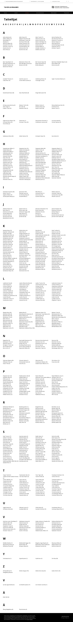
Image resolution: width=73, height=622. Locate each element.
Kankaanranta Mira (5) (8, 235)
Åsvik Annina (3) (23, 609)
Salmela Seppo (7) (23, 437)
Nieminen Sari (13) (39, 342)
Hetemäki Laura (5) (7, 165)
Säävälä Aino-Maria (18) (57, 461)
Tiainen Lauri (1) (7, 482)
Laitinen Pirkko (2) (56, 284)
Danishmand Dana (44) (8, 92)
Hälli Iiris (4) (6, 178)
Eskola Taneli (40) (39, 108)
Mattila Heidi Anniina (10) (25, 317)
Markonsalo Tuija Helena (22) (42, 314)
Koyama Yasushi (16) (57, 261)
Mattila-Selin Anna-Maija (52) (59, 317)
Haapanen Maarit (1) (57, 148)
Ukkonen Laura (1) (23, 507)
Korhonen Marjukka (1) (24, 258)
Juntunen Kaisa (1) (7, 215)
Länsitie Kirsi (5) (23, 300)
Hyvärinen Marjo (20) (40, 174)
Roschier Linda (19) (40, 414)
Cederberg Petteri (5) (40, 79)
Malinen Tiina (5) (56, 312)
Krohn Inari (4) (22, 263)
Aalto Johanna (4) (7, 37)
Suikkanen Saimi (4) (40, 455)
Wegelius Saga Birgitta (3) (41, 543)
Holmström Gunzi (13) (57, 168)
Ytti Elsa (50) (55, 558)
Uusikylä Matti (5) (23, 509)
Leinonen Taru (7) (39, 292)
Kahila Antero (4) (23, 230)
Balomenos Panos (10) (24, 62)
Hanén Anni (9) (55, 153)
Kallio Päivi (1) (22, 232)
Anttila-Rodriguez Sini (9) (58, 45)
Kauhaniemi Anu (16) (57, 241)
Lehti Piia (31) (38, 289)
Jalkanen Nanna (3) (7, 208)
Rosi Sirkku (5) (22, 416)
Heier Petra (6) (6, 157)
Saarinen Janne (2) (23, 436)
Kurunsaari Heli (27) (40, 266)
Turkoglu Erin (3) (7, 492)
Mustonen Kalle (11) (8, 323)
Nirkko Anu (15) (23, 343)
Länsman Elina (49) (40, 300)
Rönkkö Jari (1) (6, 424)
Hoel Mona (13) (6, 168)
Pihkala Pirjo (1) (23, 386)
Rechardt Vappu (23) (24, 410)
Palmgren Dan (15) (56, 377)
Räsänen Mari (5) (39, 420)
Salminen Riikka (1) (7, 439)
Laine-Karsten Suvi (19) (41, 284)
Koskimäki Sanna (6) (40, 260)
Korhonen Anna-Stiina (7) (41, 256)
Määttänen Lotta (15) (8, 328)
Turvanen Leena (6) (7, 493)
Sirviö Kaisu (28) (23, 451)
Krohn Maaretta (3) (40, 263)
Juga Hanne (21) (23, 213)
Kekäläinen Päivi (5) (56, 242)
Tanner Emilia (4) (39, 476)
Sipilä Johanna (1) (23, 450)
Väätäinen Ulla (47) (56, 530)
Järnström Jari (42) (7, 216)
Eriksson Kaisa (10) (40, 106)
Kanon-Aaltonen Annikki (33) (42, 235)
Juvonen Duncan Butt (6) (58, 215)
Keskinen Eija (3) (23, 244)
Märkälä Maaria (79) (56, 326)
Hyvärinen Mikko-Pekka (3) (58, 174)
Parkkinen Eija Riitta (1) (25, 380)
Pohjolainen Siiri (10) (8, 388)
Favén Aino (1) (22, 120)
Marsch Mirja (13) (23, 315)
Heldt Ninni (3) (22, 162)
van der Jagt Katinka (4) (8, 584)
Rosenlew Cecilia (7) (7, 416)
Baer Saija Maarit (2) (8, 62)
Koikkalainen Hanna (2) (57, 250)
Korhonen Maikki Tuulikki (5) (10, 258)
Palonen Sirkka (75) (7, 380)
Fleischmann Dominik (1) (41, 120)
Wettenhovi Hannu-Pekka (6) (42, 544)
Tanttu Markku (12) (7, 479)
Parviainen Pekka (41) (57, 380)
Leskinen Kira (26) (23, 294)
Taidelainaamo (11, 7)
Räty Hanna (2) (6, 422)
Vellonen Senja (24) (23, 526)
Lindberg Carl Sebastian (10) (10, 295)
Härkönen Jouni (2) (39, 179)
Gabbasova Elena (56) (8, 136)
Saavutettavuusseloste (65, 616)
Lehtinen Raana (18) (56, 289)
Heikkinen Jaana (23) (8, 159)
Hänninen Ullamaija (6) (24, 179)
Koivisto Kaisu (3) (23, 252)
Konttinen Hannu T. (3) (24, 255)
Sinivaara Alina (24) (7, 450)
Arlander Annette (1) (40, 48)
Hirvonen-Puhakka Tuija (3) (42, 167)
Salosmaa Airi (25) (7, 441)
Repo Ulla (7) (22, 411)
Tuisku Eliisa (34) (39, 487)
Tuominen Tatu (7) (7, 490)
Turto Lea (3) (22, 492)
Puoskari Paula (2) (56, 391)
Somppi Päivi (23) (7, 453)
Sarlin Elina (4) (6, 442)
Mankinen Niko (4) (7, 314)
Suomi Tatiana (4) (7, 458)
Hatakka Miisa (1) (23, 156)
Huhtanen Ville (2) (39, 171)
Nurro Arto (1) (6, 348)
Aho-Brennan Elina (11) (57, 38)
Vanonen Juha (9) (39, 523)
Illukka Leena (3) (56, 191)
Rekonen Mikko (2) (56, 410)
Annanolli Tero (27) (7, 45)
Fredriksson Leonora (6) (41, 122)
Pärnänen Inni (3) (23, 394)
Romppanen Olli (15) (8, 414)
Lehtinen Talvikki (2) (8, 291)
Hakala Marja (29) (7, 150)
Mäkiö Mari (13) (6, 326)
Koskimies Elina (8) (23, 260)
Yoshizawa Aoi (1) (7, 558)
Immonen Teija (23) (56, 193)
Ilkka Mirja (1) (38, 191)
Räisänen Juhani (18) (8, 420)
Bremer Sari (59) (23, 65)
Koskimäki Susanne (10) (57, 260)
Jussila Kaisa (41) (23, 215)
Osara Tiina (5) (6, 363)
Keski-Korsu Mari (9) (8, 244)
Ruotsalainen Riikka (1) (24, 417)
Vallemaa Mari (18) (7, 523)
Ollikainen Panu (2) (7, 362)
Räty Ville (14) (22, 422)
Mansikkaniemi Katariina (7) (26, 314)
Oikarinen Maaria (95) (8, 360)
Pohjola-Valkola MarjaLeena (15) (59, 386)
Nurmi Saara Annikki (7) (25, 346)
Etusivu (5, 12)
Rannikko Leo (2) (56, 407)
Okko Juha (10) (38, 360)
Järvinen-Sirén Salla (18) (57, 216)
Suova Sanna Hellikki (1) (41, 459)
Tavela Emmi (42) (7, 481)
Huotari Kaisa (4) (39, 173)
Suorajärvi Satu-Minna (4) (25, 459)
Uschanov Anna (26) (8, 509)
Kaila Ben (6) (38, 230)
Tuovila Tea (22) (39, 490)
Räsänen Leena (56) (24, 420)
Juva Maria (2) (38, 215)
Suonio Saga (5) (55, 458)
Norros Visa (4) (39, 345)
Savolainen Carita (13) (40, 442)
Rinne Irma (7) (55, 411)
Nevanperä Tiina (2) (8, 342)
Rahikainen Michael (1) (8, 407)
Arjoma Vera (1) (6, 48)
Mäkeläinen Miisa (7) (24, 325)
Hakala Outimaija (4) (24, 150)
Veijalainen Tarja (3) (8, 526)
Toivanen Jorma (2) (7, 484)
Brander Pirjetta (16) (8, 65)
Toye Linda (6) (55, 486)
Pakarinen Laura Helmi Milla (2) (43, 377)
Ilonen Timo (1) (6, 193)
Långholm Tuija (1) (56, 300)
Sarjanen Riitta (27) (56, 441)
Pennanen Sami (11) (40, 383)
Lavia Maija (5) (22, 289)
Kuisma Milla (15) (7, 264)
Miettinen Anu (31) (23, 320)
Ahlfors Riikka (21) (7, 38)
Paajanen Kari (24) (7, 376)
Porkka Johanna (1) (7, 390)
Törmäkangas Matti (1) (57, 493)
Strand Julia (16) (55, 453)
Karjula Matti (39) (39, 238)
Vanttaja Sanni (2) (56, 523)
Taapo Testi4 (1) (7, 475)
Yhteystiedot (66, 12)
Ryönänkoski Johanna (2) (41, 419)
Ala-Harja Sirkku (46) (24, 42)
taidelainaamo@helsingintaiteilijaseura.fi (14, 1)
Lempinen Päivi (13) (7, 294)
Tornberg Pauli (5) (56, 484)
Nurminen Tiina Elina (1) (58, 346)
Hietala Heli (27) (39, 165)
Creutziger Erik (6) (39, 80)
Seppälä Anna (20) (23, 445)
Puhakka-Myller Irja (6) (24, 391)
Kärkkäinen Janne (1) (57, 269)
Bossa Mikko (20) (56, 63)
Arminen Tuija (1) (56, 48)
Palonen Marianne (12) (57, 379)
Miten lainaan (54, 12)
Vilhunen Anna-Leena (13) (9, 529)
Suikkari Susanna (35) (57, 455)
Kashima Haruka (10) (8, 241)
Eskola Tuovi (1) (55, 108)
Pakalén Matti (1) (23, 377)
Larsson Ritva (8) (7, 287)
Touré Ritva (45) (39, 486)
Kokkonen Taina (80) (24, 253)
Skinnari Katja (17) (56, 451)
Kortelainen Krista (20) (8, 260)
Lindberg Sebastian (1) (24, 295)
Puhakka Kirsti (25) (7, 391)
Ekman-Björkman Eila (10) (58, 105)
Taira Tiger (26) (39, 475)
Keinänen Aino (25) (7, 242)
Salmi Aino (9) (38, 437)
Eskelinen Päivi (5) (23, 108)
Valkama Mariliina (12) (57, 521)
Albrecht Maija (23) (7, 43)
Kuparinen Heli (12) (7, 266)
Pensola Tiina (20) (56, 383)
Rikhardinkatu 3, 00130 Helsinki (37, 1)
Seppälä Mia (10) (39, 445)
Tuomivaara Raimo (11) (25, 490)
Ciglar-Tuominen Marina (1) (58, 79)
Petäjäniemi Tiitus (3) (40, 385)
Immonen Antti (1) (39, 193)
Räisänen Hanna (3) (56, 419)
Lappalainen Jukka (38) (57, 286)
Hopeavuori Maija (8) (40, 170)
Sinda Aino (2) (55, 448)
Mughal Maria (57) (39, 321)
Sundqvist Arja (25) (23, 456)
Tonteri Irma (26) (39, 484)
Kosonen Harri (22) (23, 261)
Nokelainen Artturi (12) (41, 343)
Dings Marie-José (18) (40, 92)
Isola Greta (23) (39, 195)
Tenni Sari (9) (55, 481)
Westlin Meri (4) (23, 544)
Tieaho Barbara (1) (23, 482)
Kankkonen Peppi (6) (24, 235)
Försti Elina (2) (6, 123)
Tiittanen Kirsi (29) (40, 482)
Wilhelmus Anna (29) (8, 546)
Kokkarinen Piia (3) (56, 252)
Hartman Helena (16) (57, 154)
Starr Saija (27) (39, 453)
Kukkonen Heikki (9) (40, 264)
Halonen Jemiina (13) (40, 153)
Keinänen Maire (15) (24, 242)
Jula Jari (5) (38, 213)
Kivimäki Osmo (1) (23, 249)
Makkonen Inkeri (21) (40, 312)
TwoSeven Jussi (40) (24, 493)
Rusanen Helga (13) (56, 417)
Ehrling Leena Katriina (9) (9, 105)
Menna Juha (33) (39, 318)
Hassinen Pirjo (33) (7, 156)
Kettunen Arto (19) (7, 246)
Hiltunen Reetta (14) (8, 167)
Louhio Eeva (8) (6, 297)
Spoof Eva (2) (22, 453)
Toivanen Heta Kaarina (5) (58, 482)
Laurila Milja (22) (7, 289)
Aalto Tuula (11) (39, 37)
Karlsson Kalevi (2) (7, 239)
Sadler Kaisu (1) (39, 436)
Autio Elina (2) (6, 49)
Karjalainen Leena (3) (24, 238)
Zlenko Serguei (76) (24, 570)
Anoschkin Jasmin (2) (24, 45)
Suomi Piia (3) (55, 456)
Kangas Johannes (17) (24, 233)
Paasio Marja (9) (39, 376)
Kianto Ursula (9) (23, 246)
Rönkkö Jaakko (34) (56, 422)
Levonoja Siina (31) (40, 294)
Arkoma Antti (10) (23, 48)
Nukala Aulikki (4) (56, 345)
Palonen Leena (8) (39, 379)
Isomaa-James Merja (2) (8, 196)
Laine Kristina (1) (7, 284)
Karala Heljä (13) (23, 236)
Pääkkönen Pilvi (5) (40, 394)
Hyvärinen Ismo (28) (24, 174)
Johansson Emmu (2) (57, 210)
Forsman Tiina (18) (23, 122)
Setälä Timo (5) (23, 447)
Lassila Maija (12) (39, 287)
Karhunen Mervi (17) (40, 236)
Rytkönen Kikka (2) (23, 419)
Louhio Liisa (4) (23, 297)
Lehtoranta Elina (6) (8, 292)
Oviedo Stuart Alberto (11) (41, 363)
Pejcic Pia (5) (55, 382)
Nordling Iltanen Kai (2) (25, 345)
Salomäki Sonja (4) (39, 439)
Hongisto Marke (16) (24, 170)
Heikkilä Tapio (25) (23, 157)
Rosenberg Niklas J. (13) (57, 414)
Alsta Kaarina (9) (56, 43)
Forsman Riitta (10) (7, 122)
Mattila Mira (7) (39, 317)
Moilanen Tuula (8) (7, 321)
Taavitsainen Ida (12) (24, 475)
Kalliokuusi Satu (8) (40, 232)
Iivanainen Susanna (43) (8, 191)
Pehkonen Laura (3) (40, 382)
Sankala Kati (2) (39, 441)
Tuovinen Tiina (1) (56, 490)
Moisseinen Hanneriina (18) (25, 321)
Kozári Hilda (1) (6, 263)
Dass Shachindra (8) (24, 92)
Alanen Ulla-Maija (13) (40, 42)
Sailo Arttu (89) (55, 436)
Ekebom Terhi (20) (23, 105)
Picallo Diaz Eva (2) (7, 386)
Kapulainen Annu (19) (8, 236)
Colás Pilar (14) (6, 80)
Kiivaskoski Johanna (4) (41, 246)
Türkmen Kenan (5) (40, 495)
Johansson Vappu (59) (24, 212)
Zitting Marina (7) (7, 570)
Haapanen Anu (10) (23, 148)
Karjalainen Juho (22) (8, 238)
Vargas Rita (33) (23, 524)
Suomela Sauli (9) (39, 456)
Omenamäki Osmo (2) (24, 362)
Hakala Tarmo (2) (39, 150)
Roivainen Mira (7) (39, 413)
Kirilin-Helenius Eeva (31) (41, 247)
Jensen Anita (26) (39, 210)
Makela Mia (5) (22, 312)
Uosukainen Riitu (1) (57, 507)
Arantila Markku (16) (24, 46)
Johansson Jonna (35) (8, 212)
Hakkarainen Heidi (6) (57, 150)
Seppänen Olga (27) (56, 445)
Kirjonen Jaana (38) (56, 247)
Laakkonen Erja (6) (7, 283)
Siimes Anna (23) (56, 447)
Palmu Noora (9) (23, 379)
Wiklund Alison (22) (56, 544)
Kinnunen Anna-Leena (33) (25, 247)
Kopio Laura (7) (55, 255)
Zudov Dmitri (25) (56, 570)
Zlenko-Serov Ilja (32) (40, 570)
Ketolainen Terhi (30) (57, 244)
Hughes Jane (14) (7, 171)
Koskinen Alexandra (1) (8, 261)
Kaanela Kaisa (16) (7, 230)
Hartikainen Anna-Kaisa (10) (42, 154)
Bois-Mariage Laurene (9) (25, 63)
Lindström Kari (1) (39, 295)
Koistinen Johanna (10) (8, 252)
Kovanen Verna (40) (40, 261)
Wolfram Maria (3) (56, 546)
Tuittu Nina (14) (55, 487)
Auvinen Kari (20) (23, 49)
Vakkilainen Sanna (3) (24, 521)
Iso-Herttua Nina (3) (24, 195)
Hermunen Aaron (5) (40, 164)
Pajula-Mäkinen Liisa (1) (57, 376)
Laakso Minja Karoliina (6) (25, 283)
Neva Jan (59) (55, 340)
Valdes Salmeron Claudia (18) (42, 521)
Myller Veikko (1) (23, 323)
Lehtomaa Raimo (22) (40, 291)
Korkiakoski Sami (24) (40, 258)
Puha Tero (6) (38, 390)
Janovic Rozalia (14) (56, 208)
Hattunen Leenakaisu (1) (41, 156)
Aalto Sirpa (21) (23, 37)
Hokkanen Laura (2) (24, 168)
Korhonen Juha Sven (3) (57, 256)
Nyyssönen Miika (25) (24, 348)
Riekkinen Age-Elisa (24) (41, 411)
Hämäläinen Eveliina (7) (25, 178)
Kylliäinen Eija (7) (23, 267)
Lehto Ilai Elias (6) (23, 291)
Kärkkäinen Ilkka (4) (40, 269)
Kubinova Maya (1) (56, 263)
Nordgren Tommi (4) (8, 345)
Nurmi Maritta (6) (7, 346)
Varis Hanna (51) (39, 524)
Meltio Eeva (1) (22, 318)
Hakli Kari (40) (38, 151)
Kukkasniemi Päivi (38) (24, 264)
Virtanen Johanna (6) (57, 529)
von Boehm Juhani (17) (24, 584)
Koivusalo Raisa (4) (39, 252)
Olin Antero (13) (55, 360)
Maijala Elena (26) (7, 312)
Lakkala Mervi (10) (23, 286)
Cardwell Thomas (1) (8, 79)
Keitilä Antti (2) (39, 242)
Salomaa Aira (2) (23, 439)
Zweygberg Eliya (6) (7, 572)
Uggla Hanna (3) (7, 507)
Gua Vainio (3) (55, 136)
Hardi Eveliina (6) (7, 154)
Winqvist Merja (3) (23, 546)
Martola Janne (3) (39, 315)
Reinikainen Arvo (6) (40, 410)
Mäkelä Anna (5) (7, 325)
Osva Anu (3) (22, 363)
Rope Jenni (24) (22, 414)
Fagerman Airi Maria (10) (9, 120)
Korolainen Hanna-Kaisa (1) (58, 258)
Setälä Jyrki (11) (6, 447)
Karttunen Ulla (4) (56, 239)
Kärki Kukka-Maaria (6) (8, 269)
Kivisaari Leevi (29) (39, 249)
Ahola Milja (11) (6, 40)
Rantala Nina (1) (7, 408)
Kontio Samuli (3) (7, 255)
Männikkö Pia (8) (23, 326)
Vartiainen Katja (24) (57, 524)
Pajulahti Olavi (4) (7, 377)
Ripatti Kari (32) (7, 413)
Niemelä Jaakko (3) (23, 342)
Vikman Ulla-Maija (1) (57, 527)
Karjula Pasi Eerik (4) (57, 238)
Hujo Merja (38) (55, 171)
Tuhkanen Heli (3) (7, 487)
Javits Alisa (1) (6, 210)
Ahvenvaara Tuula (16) (24, 40)
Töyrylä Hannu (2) (23, 495)
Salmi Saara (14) (55, 437)
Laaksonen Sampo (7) (57, 283)
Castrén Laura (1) (23, 79)
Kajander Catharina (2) (8, 232)
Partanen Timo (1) (39, 380)
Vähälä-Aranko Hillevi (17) (41, 530)
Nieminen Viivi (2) (56, 342)
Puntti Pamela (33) (39, 391)
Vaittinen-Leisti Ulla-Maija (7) (10, 521)
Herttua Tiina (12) (56, 164)
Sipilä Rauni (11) (39, 450)
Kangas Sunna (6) (56, 233)
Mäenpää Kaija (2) (56, 323)
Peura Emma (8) (55, 385)
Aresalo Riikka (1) (39, 46)
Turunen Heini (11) (40, 492)
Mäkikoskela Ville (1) (57, 325)
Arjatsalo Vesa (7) (56, 46)
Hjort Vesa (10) (55, 167)
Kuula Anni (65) (55, 266)
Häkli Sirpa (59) (55, 176)
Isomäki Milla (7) (23, 196)
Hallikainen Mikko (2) (24, 153)
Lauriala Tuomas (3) (56, 287)
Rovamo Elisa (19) (56, 416)
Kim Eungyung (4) (56, 246)
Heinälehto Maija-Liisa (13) (58, 159)
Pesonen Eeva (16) (23, 385)
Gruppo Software (30, 619)
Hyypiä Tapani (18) (23, 176)
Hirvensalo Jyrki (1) (23, 167)
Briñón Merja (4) (39, 65)
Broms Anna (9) (55, 65)
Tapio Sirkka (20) (39, 479)
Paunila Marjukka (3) (8, 382)
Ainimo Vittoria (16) (40, 40)
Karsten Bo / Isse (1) (40, 239)
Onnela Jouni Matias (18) (41, 362)
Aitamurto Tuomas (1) (57, 40)
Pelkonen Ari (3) (7, 383)
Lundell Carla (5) (56, 298)
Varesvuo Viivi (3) (7, 524)
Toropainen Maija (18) (8, 486)
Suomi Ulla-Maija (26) (24, 458)
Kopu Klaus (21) (23, 256)
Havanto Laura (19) (56, 156)
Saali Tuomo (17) (7, 436)
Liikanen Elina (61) (56, 294)
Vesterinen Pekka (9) (8, 527)
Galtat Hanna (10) (23, 136)
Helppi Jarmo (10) (7, 164)
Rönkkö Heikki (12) (39, 422)
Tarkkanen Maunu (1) (57, 479)
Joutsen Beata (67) (7, 213)
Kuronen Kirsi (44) (23, 266)
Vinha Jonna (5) (39, 529)
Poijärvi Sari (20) (56, 388)
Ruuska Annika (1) (7, 419)
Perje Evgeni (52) (7, 385)
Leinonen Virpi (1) (56, 292)
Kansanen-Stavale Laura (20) (58, 235)
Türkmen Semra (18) (57, 495)
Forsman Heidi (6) (56, 120)
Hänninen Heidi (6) (56, 178)
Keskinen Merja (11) (40, 244)
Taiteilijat (27, 12)
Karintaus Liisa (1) (56, 236)
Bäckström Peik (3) (7, 66)
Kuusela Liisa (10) (7, 267)
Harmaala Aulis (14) (24, 154)
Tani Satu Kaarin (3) (24, 476)
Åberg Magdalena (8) (8, 609)
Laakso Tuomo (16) (40, 283)
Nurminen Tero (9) (40, 346)
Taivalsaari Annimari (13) (58, 475)
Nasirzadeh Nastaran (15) (25, 340)
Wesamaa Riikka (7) (56, 543)
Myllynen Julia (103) (40, 323)
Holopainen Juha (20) (8, 170)
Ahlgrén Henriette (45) (24, 38)
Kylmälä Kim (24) (39, 267)
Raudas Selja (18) (56, 408)
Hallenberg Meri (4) (7, 153)
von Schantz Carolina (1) (41, 584)
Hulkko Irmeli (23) (23, 173)
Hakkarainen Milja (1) (8, 151)
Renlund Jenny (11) (7, 411)
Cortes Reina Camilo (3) (25, 80)
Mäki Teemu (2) (39, 325)
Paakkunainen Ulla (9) (24, 376)
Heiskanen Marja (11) (24, 161)
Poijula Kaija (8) (39, 388)
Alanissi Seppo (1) (56, 42)
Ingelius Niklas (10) (7, 195)
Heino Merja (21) (23, 159)
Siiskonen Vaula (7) (23, 448)
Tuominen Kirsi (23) (40, 489)
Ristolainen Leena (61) (24, 413)
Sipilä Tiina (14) (55, 450)
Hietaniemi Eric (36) (56, 165)
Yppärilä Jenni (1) (23, 558)
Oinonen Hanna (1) (23, 360)
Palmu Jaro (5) (6, 379)
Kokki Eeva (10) (6, 253)
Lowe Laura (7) (39, 297)
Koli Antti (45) (55, 253)
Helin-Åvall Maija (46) (40, 162)
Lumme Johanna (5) (24, 298)
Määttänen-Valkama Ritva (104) (26, 328)
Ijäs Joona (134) (23, 191)
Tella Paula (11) (39, 481)
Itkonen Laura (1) (56, 196)
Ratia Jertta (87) (39, 408)
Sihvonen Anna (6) (39, 447)
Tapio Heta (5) (22, 479)
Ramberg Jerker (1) (23, 407)
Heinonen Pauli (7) (39, 159)
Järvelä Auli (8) (22, 216)
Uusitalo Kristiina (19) (40, 509)
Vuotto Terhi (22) (23, 530)
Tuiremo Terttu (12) (24, 487)
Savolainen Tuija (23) (8, 444)
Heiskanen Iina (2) (7, 161)
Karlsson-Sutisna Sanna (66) (26, 239)
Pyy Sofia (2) (38, 393)
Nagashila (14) (6, 340)
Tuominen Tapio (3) (56, 489)
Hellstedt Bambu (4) (57, 162)
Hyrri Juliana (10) (56, 173)
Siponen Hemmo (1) (8, 451)
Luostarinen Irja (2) (7, 300)
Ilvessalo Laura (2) (23, 193)
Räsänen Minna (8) (56, 420)
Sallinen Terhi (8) (7, 437)
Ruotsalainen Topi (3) (40, 417)
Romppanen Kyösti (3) (57, 413)
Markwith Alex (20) (7, 315)
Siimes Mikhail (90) (7, 448)
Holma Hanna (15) (39, 168)
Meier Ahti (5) (6, 318)
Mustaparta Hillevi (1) (57, 321)
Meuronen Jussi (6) (7, 320)
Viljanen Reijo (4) (23, 529)
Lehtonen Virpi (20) (56, 291)
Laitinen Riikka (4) (7, 286)
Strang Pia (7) (6, 455)
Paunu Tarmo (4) (23, 382)
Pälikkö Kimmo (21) (7, 394)
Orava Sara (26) (55, 362)
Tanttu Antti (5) (55, 476)
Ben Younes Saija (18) (40, 62)
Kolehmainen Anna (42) (41, 253)
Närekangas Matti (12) (57, 348)
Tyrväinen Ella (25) (39, 493)
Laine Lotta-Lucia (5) (24, 284)
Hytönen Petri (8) (7, 174)
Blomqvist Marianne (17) (9, 63)
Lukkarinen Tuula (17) (8, 298)
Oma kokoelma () (40, 12)
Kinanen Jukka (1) (7, 247)
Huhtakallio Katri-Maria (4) (25, 171)
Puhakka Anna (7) (56, 390)
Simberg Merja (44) (40, 448)
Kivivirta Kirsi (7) (7, 250)
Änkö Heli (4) (6, 597)
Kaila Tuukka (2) (55, 230)
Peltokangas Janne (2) (24, 383)
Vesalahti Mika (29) (56, 526)
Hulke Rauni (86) (7, 173)
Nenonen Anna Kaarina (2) (41, 340)
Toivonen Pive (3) (23, 484)
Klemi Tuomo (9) (39, 250)
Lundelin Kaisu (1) (39, 298)
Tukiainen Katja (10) (8, 489)
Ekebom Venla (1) (39, 105)
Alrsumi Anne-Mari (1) (40, 43)
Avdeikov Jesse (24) (40, 49)
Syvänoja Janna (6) (23, 461)
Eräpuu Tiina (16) (7, 108)
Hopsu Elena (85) (56, 170)
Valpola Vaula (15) (23, 523)
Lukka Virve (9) (55, 297)
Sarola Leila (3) (22, 442)
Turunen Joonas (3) (56, 492)
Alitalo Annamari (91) (24, 43)
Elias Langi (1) (6, 106)
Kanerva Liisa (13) (56, 232)
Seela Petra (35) (55, 444)
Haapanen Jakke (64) (40, 148)
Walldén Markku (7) (7, 543)
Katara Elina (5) (39, 241)
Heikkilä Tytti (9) (39, 157)
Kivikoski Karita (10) (8, 249)
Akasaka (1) (5, 42)
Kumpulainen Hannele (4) (58, 264)
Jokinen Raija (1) (55, 212)
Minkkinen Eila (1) (39, 320)
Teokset (16, 12)
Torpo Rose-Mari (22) (24, 486)
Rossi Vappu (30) (39, 416)
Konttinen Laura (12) (40, 255)
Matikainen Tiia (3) (7, 317)
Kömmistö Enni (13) (24, 270)
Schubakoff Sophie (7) (24, 444)
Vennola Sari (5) (39, 526)
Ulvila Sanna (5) (39, 507)
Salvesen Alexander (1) (24, 441)
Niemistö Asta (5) (7, 343)
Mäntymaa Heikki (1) (40, 326)
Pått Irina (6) (55, 394)
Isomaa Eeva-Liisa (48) (57, 195)
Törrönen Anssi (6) (7, 495)
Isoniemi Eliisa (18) (39, 196)
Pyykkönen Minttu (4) (57, 393)
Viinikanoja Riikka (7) (40, 527)
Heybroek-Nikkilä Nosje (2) (25, 165)
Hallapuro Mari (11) (56, 151)
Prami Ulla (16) (22, 390)
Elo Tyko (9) (22, 106)
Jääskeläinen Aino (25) (8, 218)
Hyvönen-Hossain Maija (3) (9, 176)
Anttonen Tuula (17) (8, 46)
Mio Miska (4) (55, 320)
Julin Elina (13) (55, 213)
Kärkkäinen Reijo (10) (8, 270)
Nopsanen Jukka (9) (56, 343)
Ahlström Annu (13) (40, 38)
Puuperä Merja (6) (23, 393)
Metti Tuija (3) (55, 318)
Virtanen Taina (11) (7, 530)
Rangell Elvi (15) (39, 407)
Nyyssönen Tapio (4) (40, 348)
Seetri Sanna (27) (7, 445)
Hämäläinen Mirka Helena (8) (42, 178)
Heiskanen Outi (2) (39, 161)
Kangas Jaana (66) (7, 233)
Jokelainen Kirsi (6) (39, 212)
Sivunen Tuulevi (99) (40, 451)
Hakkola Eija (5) (23, 151)
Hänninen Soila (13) (7, 179)
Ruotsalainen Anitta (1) (8, 417)
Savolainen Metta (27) (57, 442)
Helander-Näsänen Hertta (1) (59, 161)
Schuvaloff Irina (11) (40, 444)
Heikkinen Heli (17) (56, 157)
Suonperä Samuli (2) (8, 459)
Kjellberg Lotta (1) (23, 250)
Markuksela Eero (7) (56, 314)
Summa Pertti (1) (7, 456)
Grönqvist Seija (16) (40, 136)
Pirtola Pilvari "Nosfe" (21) (41, 386)
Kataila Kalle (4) (23, 241)
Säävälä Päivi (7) (7, 462)
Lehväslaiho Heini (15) (24, 292)
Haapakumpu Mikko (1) (8, 148)
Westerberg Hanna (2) (8, 544)
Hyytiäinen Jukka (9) (40, 176)
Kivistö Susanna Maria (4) (58, 249)
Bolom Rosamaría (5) (40, 63)
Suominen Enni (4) (39, 458)
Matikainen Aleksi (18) (57, 315)
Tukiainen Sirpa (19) (24, 489)
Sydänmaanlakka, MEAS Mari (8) (10, 461)
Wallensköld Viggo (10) (24, 543)
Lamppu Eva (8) (39, 286)
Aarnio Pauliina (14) (56, 37)
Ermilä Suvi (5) (55, 106)
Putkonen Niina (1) (7, 393)
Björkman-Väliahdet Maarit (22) (59, 62)
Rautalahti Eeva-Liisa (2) (9, 410)
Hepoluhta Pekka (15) (24, 164)
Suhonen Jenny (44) (23, 455)
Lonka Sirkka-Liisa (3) (57, 295)
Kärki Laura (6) (22, 269)
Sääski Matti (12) (39, 461)
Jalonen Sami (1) (23, 208)
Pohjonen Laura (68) (24, 388)
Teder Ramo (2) (23, 481)
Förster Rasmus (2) (56, 122)
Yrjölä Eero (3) (38, 558)
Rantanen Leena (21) (24, 408)
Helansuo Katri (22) (7, 162)
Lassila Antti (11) (23, 287)
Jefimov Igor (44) (23, 210)
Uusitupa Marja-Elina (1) (58, 509)
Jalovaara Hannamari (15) (41, 208)
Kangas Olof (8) (39, 233)
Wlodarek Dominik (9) (40, 546)
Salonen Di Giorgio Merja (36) (59, 439)
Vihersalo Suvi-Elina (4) (24, 527)
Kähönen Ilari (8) (56, 267)
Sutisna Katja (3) (56, 459)
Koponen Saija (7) (7, 256)
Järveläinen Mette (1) (40, 216)
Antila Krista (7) (39, 45)
